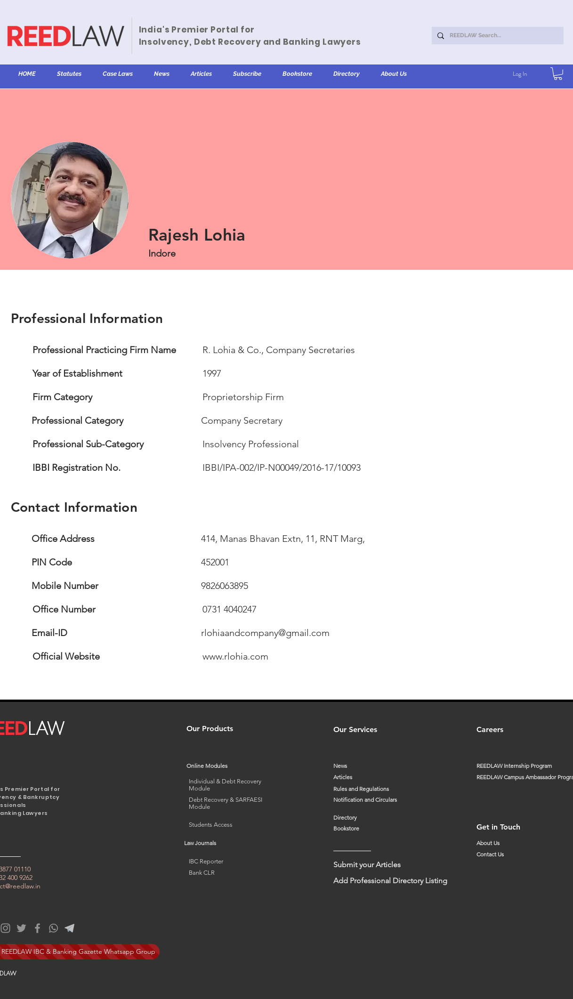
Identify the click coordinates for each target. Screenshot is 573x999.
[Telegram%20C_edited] (69, 928)
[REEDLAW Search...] (497, 35)
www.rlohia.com (235, 656)
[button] (69, 73)
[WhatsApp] (53, 928)
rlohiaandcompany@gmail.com (265, 632)
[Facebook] (37, 928)
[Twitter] (21, 928)
